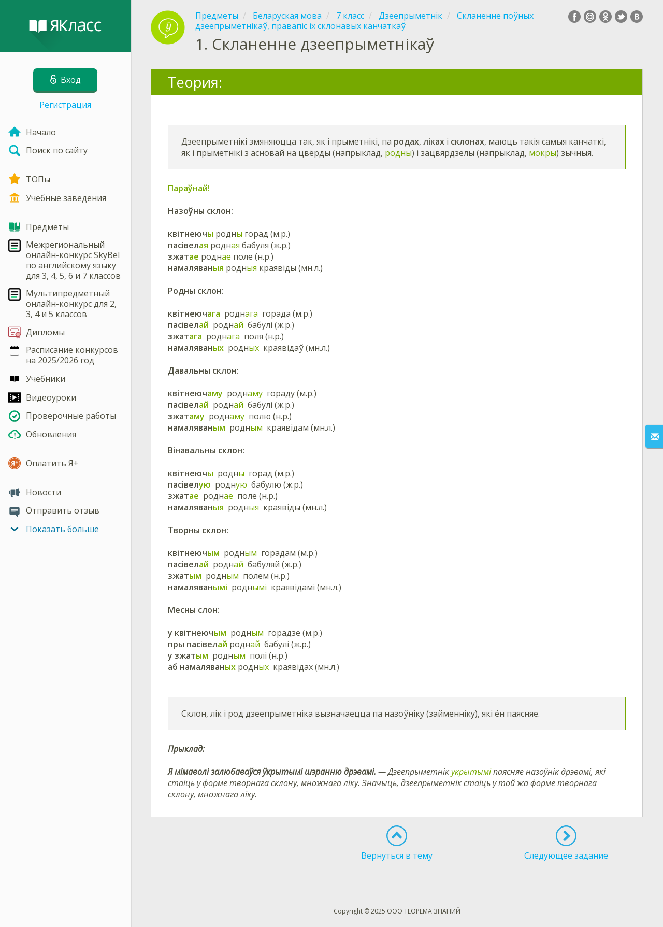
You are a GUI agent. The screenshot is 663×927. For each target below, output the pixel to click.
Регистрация (65, 104)
